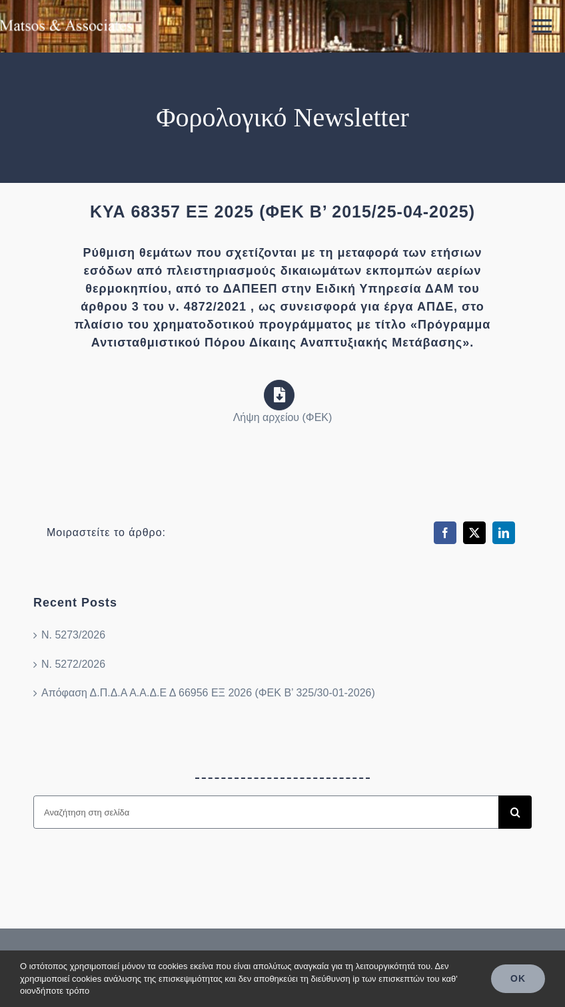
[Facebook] (445, 532)
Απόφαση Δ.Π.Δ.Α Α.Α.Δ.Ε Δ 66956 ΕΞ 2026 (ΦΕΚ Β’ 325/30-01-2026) (208, 692)
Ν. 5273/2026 (73, 635)
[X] (474, 532)
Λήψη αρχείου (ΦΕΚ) (282, 417)
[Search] (515, 812)
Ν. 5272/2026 (73, 664)
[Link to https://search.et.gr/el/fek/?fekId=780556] (279, 395)
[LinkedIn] (503, 532)
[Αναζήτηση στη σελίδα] (265, 812)
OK (518, 978)
